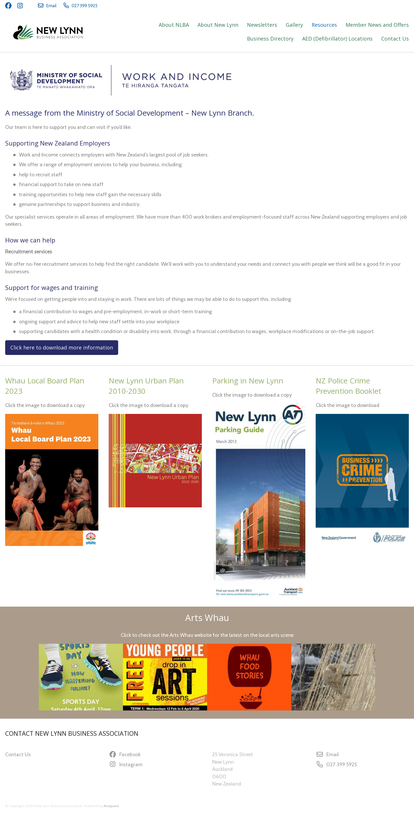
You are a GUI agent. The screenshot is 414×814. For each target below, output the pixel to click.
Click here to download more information (61, 347)
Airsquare (111, 806)
